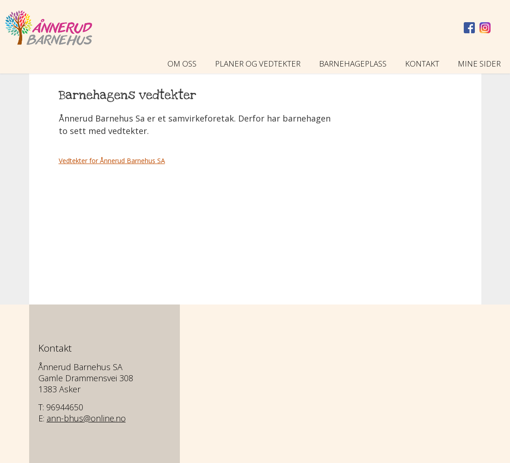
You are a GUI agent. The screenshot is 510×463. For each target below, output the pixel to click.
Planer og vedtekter (258, 63)
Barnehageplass (353, 63)
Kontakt (422, 63)
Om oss (182, 63)
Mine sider (479, 63)
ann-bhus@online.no (86, 418)
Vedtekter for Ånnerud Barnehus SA (112, 160)
